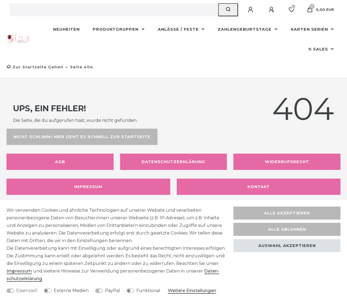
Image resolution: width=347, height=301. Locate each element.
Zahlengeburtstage (245, 29)
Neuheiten (66, 29)
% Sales (318, 49)
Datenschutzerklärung (173, 161)
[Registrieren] (272, 9)
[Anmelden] (251, 9)
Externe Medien (71, 290)
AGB (60, 161)
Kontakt (259, 186)
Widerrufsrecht (287, 161)
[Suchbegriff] (114, 9)
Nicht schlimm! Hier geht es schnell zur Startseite (82, 136)
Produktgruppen (116, 29)
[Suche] (228, 9)
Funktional (148, 290)
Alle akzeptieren (287, 213)
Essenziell (26, 290)
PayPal (112, 290)
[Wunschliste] (291, 10)
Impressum (88, 186)
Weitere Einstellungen (192, 290)
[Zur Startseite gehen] (35, 67)
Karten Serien (310, 29)
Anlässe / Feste (179, 29)
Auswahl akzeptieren (287, 245)
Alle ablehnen (287, 229)
